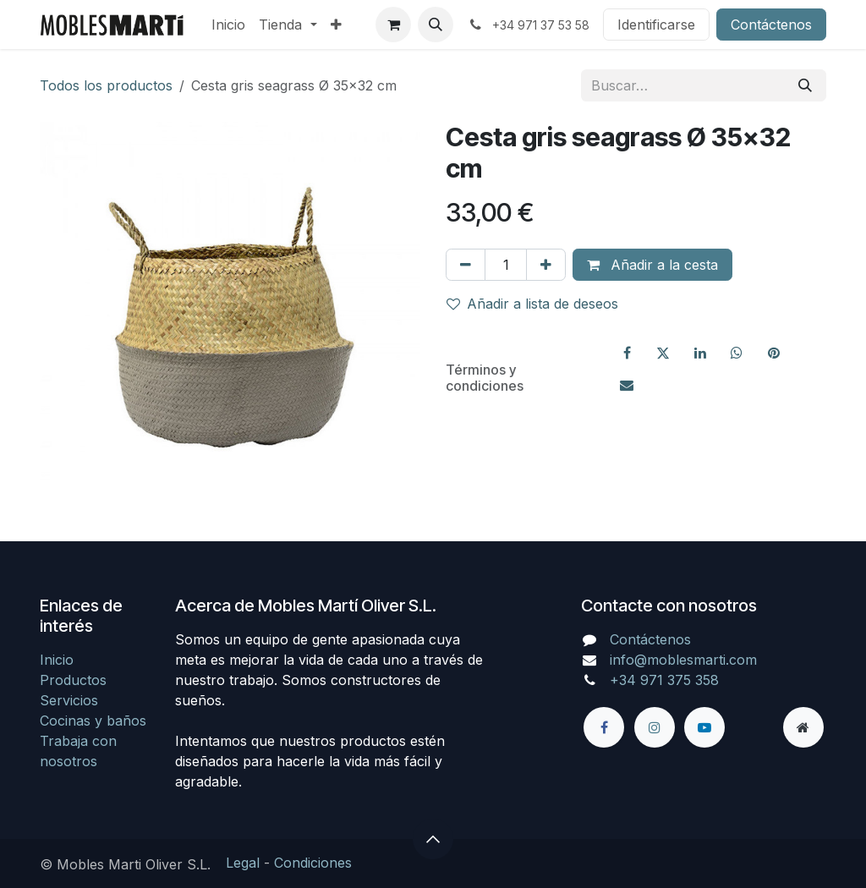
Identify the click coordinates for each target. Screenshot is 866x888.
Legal (243, 862)
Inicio (57, 659)
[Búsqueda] (805, 85)
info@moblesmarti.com (683, 659)
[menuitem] (228, 24)
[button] (435, 24)
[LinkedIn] (700, 352)
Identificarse (656, 24)
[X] (663, 352)
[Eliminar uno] (465, 265)
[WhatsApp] (736, 352)
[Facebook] (626, 352)
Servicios (69, 700)
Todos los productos (106, 85)
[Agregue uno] (546, 265)
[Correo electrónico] (626, 384)
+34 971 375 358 (664, 679)
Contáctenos (771, 24)
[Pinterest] (773, 352)
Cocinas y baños (93, 720)
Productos (73, 679)
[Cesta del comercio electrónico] (393, 24)
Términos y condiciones (484, 377)
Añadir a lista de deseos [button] (532, 303)
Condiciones (313, 862)
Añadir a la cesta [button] (652, 264)
